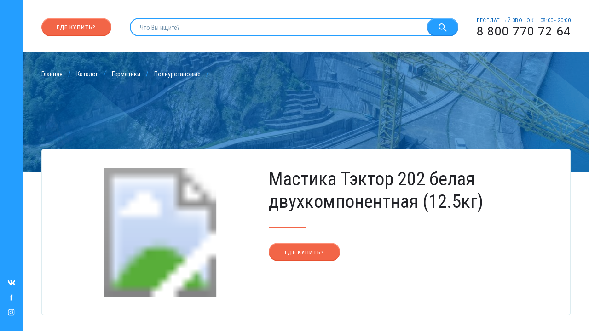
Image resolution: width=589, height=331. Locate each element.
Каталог (87, 74)
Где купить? (76, 27)
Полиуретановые (177, 74)
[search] (278, 27)
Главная (52, 74)
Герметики (126, 74)
